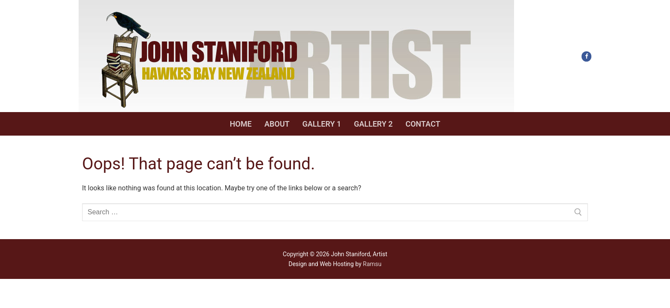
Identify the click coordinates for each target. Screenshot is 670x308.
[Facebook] (586, 56)
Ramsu (372, 264)
